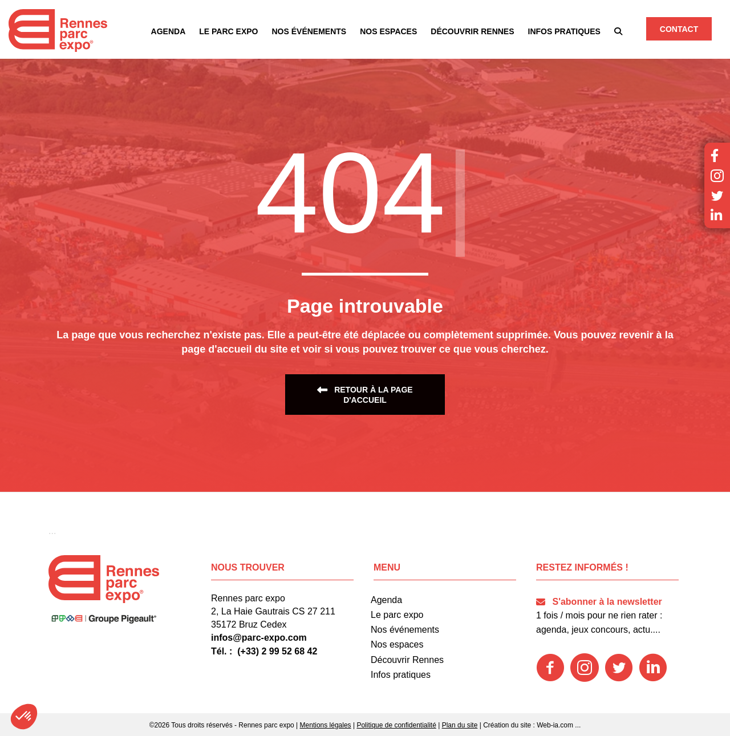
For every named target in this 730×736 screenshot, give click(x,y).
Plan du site (460, 725)
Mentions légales (325, 725)
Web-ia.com (555, 725)
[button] (618, 31)
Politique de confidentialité (396, 725)
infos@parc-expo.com (259, 637)
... (578, 725)
